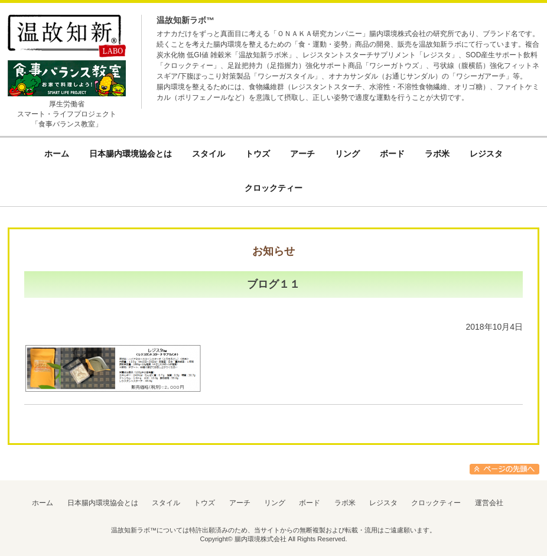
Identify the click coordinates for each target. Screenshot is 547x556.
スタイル (166, 503)
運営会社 (489, 503)
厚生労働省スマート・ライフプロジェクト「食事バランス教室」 (66, 114)
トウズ (204, 503)
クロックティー (436, 503)
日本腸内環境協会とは (102, 503)
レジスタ (383, 503)
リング (274, 503)
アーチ (239, 503)
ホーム (42, 503)
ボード (309, 503)
